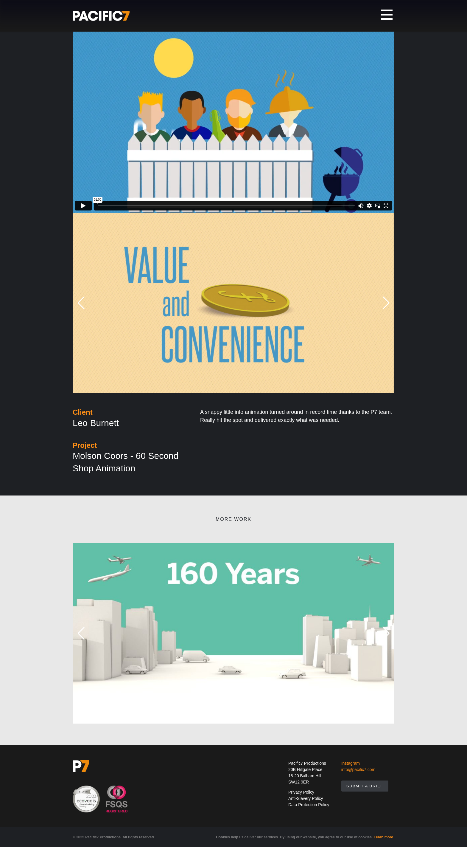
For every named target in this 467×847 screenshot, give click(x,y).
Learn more (383, 837)
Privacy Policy (301, 792)
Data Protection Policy (308, 804)
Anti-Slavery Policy (305, 798)
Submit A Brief (364, 786)
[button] (81, 303)
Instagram (350, 763)
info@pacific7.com (358, 769)
